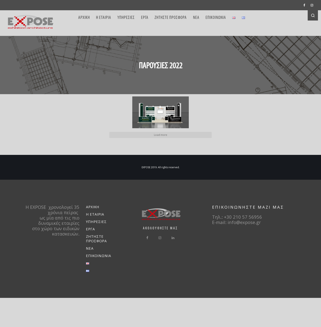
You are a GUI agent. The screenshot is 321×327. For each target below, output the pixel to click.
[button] (53, 131)
